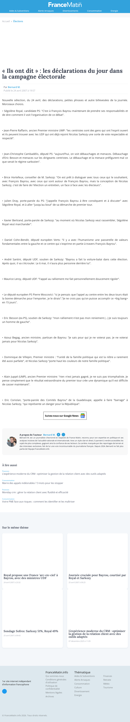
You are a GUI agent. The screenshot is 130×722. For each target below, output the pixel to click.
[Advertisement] (65, 44)
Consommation (94, 10)
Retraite (74, 17)
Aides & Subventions (19, 10)
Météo (106, 683)
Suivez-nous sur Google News (65, 415)
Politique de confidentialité (53, 687)
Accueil (6, 21)
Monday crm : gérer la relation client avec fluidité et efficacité (35, 492)
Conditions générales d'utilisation (56, 681)
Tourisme (108, 687)
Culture (78, 687)
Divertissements (70, 10)
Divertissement (81, 691)
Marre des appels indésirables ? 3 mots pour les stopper (32, 483)
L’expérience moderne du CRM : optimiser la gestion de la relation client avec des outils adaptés (54, 473)
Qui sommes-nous (55, 676)
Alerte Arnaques (46, 10)
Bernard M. (14, 87)
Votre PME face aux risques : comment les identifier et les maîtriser (38, 501)
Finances (56, 17)
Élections (18, 21)
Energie (114, 10)
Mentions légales (54, 692)
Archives (50, 696)
